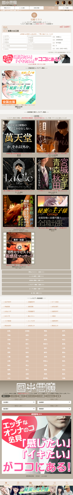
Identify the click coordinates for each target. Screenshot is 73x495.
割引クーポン (57, 5)
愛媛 (45, 370)
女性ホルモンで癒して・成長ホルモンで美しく (19, 265)
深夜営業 (30, 306)
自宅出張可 (55, 306)
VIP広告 (38, 476)
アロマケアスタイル (18, 229)
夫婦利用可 (55, 321)
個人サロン (31, 316)
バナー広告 (44, 476)
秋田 (27, 335)
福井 (45, 348)
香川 (27, 370)
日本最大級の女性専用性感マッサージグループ (19, 153)
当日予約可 (7, 302)
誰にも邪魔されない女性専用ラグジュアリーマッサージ (19, 190)
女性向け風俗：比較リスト (36, 280)
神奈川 (45, 344)
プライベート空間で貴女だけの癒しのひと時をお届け (52, 153)
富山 (8, 348)
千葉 (8, 344)
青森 (45, 331)
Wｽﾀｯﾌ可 (7, 316)
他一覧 (58, 396)
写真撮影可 (31, 311)
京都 (45, 357)
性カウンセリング (31, 396)
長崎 (45, 374)
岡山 (27, 365)
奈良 (27, 361)
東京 (26, 344)
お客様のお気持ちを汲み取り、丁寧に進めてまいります (18, 105)
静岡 (45, 352)
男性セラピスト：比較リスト (36, 272)
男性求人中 (55, 325)
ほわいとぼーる (52, 192)
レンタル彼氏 (22, 7)
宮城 (8, 335)
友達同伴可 (55, 311)
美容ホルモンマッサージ (19, 266)
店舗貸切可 (31, 302)
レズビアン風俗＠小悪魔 (11, 10)
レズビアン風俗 (51, 7)
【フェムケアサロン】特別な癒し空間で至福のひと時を (19, 228)
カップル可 (31, 321)
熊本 (63, 374)
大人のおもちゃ (50, 396)
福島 (63, 335)
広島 (45, 365)
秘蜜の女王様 (13, 31)
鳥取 (63, 361)
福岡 (8, 374)
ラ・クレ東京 (19, 192)
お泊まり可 (7, 311)
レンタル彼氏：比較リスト (36, 276)
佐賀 (27, 374)
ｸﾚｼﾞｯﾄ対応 (55, 302)
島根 (8, 365)
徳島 (8, 370)
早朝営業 (7, 306)
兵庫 (8, 361)
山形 (45, 335)
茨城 (8, 339)
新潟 (63, 344)
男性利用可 (7, 325)
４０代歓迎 (7, 321)
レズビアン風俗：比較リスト (36, 284)
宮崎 (27, 378)
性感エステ (21, 396)
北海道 (27, 331)
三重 (8, 357)
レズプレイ (14, 396)
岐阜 (27, 352)
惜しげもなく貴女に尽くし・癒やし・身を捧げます (53, 228)
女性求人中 (31, 325)
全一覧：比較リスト (36, 293)
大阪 (63, 357)
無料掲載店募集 (61, 52)
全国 (8, 331)
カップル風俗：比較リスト (36, 289)
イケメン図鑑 (63, 5)
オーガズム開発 (41, 396)
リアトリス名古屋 (53, 155)
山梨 (63, 348)
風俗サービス (6, 396)
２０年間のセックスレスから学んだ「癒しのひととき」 (52, 190)
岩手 (63, 331)
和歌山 (45, 361)
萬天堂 (19, 155)
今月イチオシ (69, 5)
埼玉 (63, 339)
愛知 (63, 352)
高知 (63, 370)
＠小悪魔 (3, 10)
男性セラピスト (7, 7)
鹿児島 (45, 378)
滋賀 (27, 357)
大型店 (54, 316)
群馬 (45, 339)
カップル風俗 (65, 7)
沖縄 (63, 378)
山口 (63, 365)
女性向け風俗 (36, 7)
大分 (8, 378)
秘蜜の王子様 (52, 229)
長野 (8, 352)
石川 (27, 348)
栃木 (27, 339)
